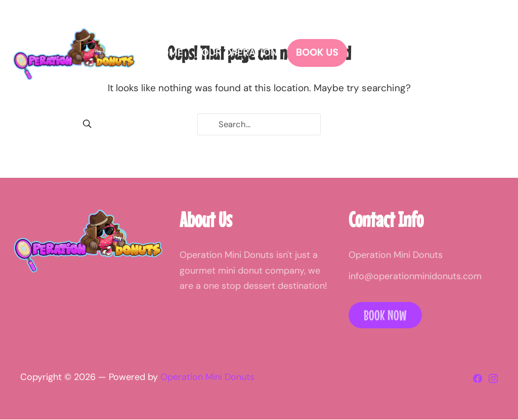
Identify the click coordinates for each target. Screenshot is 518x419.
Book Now (385, 315)
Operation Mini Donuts (207, 377)
